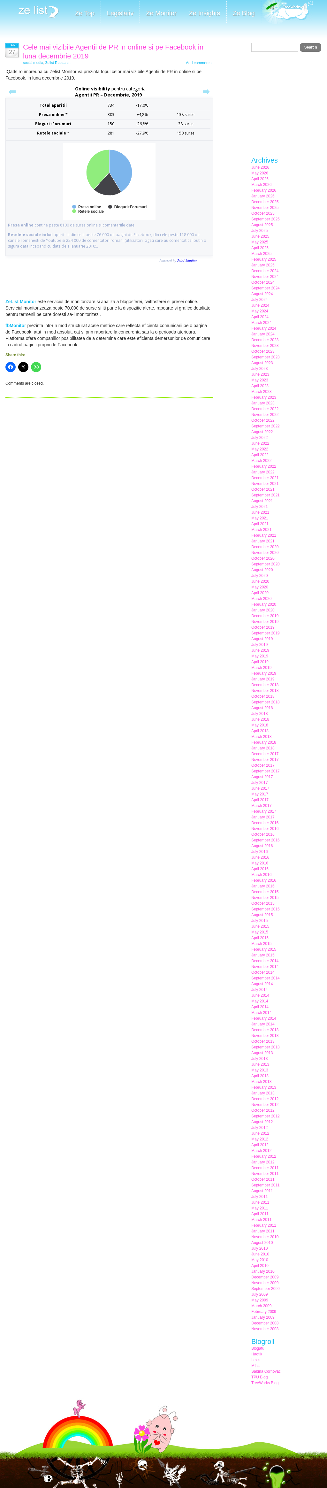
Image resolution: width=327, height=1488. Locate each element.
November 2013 (264, 1035)
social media (33, 63)
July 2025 (259, 230)
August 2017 (262, 777)
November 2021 (264, 483)
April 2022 (260, 455)
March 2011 (261, 1219)
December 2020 (264, 547)
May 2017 (259, 794)
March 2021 (261, 529)
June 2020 (260, 581)
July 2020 (259, 575)
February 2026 (263, 190)
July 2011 (259, 1196)
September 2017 (265, 771)
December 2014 (264, 961)
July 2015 (259, 920)
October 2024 (263, 282)
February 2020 (263, 604)
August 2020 (262, 570)
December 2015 (264, 892)
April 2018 (260, 731)
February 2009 (263, 1311)
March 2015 (261, 943)
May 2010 (259, 1260)
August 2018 (262, 708)
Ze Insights (204, 13)
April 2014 (260, 1007)
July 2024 (259, 299)
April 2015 (260, 938)
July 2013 (259, 1058)
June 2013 (260, 1064)
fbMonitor (15, 325)
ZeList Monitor (20, 301)
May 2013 (259, 1070)
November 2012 (264, 1104)
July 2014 (259, 989)
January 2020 (263, 610)
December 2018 (264, 685)
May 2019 (259, 656)
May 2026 (259, 173)
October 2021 (263, 489)
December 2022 (264, 409)
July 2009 (259, 1294)
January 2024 (263, 334)
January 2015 (263, 955)
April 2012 (260, 1145)
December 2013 (264, 1030)
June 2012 (260, 1133)
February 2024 (263, 328)
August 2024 (262, 294)
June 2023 (260, 374)
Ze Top (85, 13)
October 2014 (263, 972)
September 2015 (265, 909)
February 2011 (263, 1225)
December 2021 (264, 478)
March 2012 (261, 1150)
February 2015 (263, 949)
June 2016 (260, 857)
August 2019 (262, 639)
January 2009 (263, 1317)
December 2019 (264, 616)
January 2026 (263, 196)
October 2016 (263, 834)
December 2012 (264, 1099)
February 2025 (263, 259)
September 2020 (265, 564)
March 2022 (261, 460)
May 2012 (259, 1139)
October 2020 (263, 558)
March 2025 (261, 253)
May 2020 (259, 587)
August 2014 (262, 984)
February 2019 (263, 673)
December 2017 (264, 754)
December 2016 (264, 823)
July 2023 (259, 368)
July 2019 (259, 644)
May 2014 (259, 1001)
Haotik (256, 1354)
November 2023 (264, 345)
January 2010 (263, 1271)
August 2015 (262, 915)
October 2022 (263, 420)
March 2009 (261, 1306)
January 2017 (263, 817)
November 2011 (264, 1173)
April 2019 (260, 662)
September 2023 (265, 357)
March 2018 (261, 736)
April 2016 (260, 869)
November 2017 (264, 759)
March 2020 (261, 598)
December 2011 (264, 1168)
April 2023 (260, 386)
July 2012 (259, 1127)
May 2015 (259, 932)
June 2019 (260, 650)
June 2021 (260, 512)
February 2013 (263, 1087)
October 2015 (263, 903)
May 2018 (259, 725)
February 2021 (263, 535)
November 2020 (264, 552)
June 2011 (260, 1202)
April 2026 (260, 179)
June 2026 (260, 167)
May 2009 (259, 1300)
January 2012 (263, 1162)
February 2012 (263, 1156)
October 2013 (263, 1041)
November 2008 (264, 1329)
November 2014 (264, 966)
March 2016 (261, 874)
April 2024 (260, 317)
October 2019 (263, 627)
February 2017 (263, 811)
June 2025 (260, 236)
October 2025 (263, 213)
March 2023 (261, 391)
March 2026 (261, 184)
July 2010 (259, 1248)
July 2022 (259, 437)
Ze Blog (244, 13)
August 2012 (262, 1122)
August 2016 (262, 846)
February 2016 (263, 880)
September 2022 (265, 426)
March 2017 (261, 805)
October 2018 (263, 696)
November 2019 (264, 621)
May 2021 (259, 518)
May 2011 (259, 1208)
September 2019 (265, 633)
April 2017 (260, 800)
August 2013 (262, 1053)
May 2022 (259, 449)
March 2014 (261, 1012)
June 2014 (260, 995)
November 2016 (264, 828)
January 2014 (263, 1024)
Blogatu (257, 1348)
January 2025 (263, 265)
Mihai (256, 1365)
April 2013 (260, 1076)
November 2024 (264, 276)
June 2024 (260, 305)
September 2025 (265, 219)
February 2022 (263, 466)
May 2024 (259, 311)
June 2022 (260, 443)
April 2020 (260, 593)
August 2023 (262, 363)
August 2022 (262, 432)
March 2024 (261, 322)
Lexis (255, 1360)
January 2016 (263, 886)
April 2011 (260, 1214)
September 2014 (265, 978)
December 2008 (264, 1323)
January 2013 (263, 1093)
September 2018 (265, 702)
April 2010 (260, 1265)
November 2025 (264, 207)
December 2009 (264, 1277)
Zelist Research (58, 63)
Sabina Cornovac (266, 1371)
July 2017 (259, 782)
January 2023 (263, 403)
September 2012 (265, 1116)
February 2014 (263, 1018)
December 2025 (264, 202)
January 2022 (263, 472)
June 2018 (260, 719)
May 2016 (259, 863)
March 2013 (261, 1081)
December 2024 (264, 271)
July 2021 (259, 506)
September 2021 (265, 495)
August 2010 (262, 1242)
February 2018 (263, 742)
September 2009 (265, 1288)
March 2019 (261, 667)
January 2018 (263, 748)
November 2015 (264, 897)
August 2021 (262, 501)
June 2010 (260, 1254)
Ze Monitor (161, 13)
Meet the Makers (287, 12)
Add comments (198, 63)
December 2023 (264, 340)
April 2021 (260, 524)
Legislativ (120, 13)
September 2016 (265, 840)
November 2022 (264, 414)
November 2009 (264, 1283)
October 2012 (263, 1110)
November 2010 (264, 1237)
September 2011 (265, 1185)
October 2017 (263, 765)
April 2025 (260, 248)
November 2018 (264, 690)
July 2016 (259, 851)
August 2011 (262, 1191)
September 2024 (265, 288)
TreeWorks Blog (264, 1383)
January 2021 (263, 541)
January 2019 (263, 679)
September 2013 (265, 1047)
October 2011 (263, 1179)
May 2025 (259, 242)
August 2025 (262, 225)
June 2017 (260, 788)
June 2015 (260, 926)
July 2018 (259, 713)
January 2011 (263, 1231)
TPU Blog (259, 1377)
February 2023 (263, 397)
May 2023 (259, 380)
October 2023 (263, 351)
